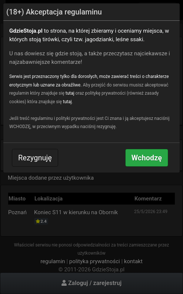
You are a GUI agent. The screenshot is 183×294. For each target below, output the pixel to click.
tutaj (70, 93)
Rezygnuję (35, 157)
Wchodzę (147, 157)
